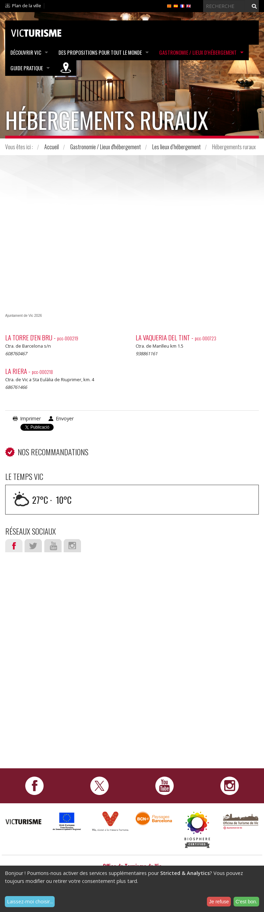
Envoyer (65, 418)
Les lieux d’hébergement (176, 147)
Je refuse (219, 901)
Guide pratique (26, 68)
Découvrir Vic (25, 52)
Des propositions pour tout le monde (100, 52)
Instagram (72, 545)
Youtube (53, 545)
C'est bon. (246, 901)
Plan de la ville (26, 5)
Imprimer (30, 418)
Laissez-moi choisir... (30, 901)
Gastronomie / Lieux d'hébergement (198, 52)
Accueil (51, 147)
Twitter (33, 545)
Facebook (13, 545)
